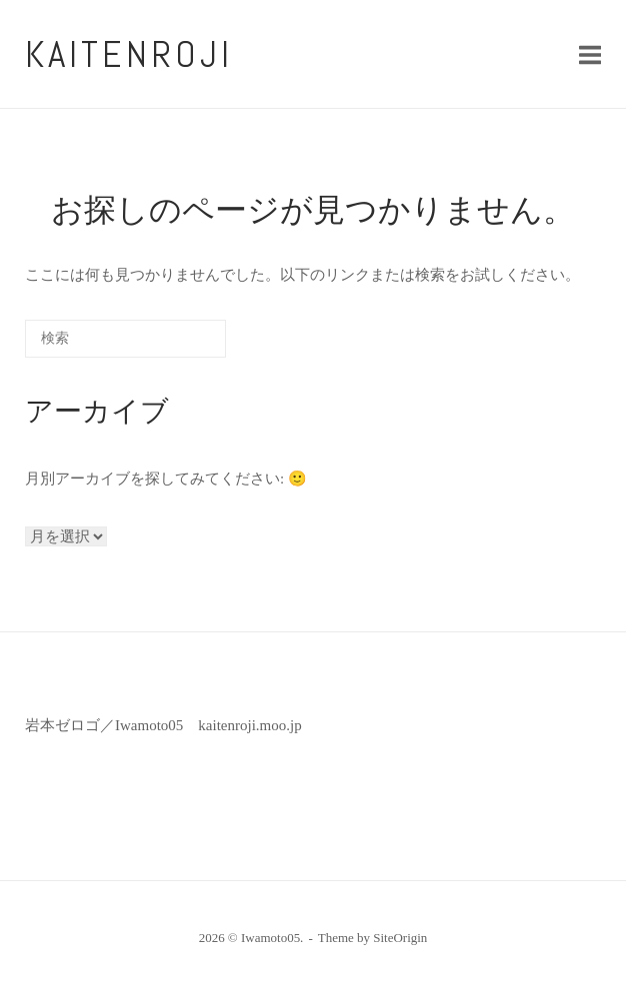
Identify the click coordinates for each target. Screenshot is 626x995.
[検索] (181, 345)
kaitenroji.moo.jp (249, 725)
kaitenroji (129, 54)
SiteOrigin (400, 937)
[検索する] (125, 339)
